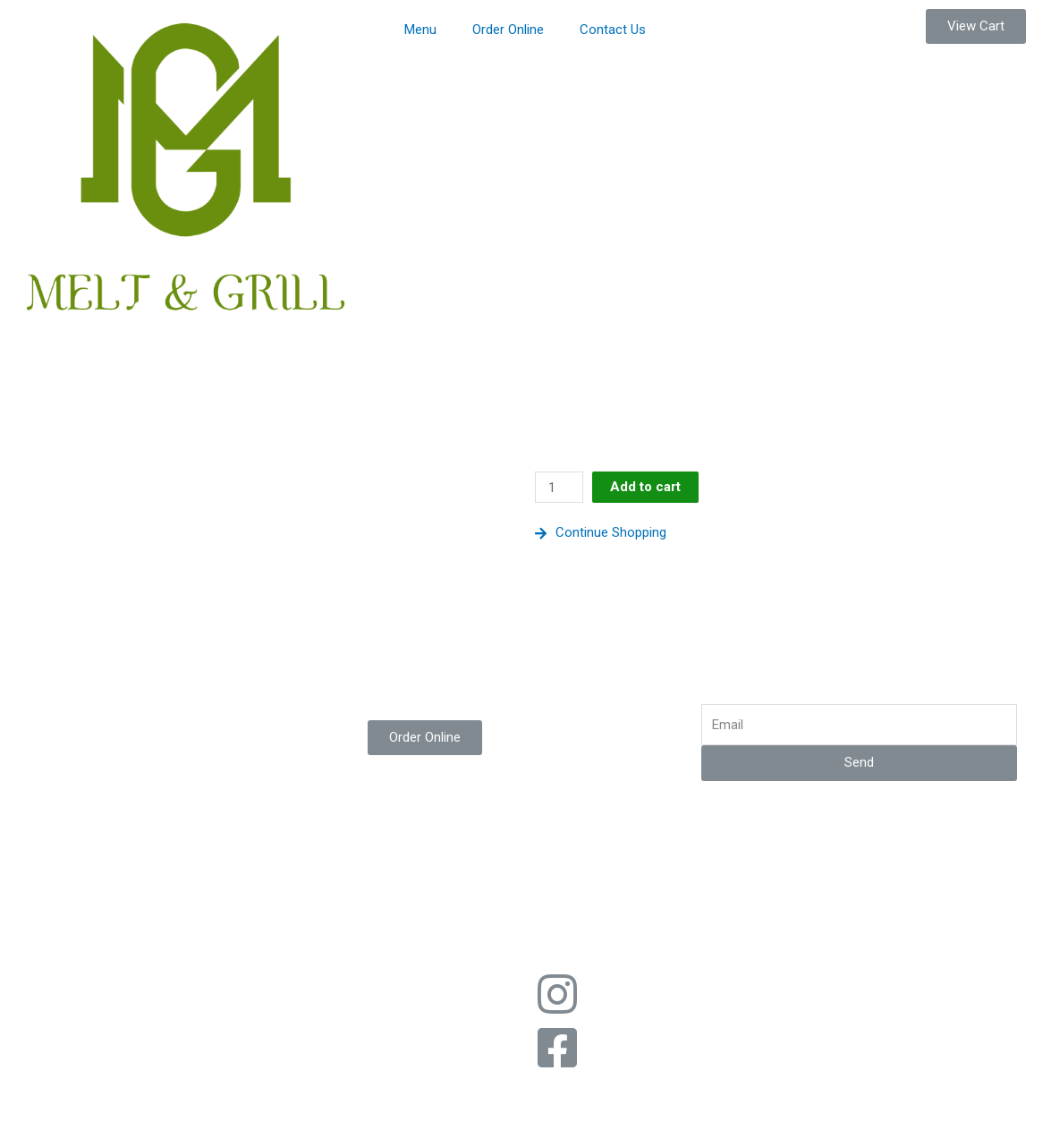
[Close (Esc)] (36, 1113)
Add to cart (645, 487)
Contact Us (613, 29)
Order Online (508, 29)
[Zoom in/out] (261, 1113)
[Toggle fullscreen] (186, 1113)
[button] (976, 26)
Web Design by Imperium (607, 951)
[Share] (111, 1113)
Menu (420, 29)
